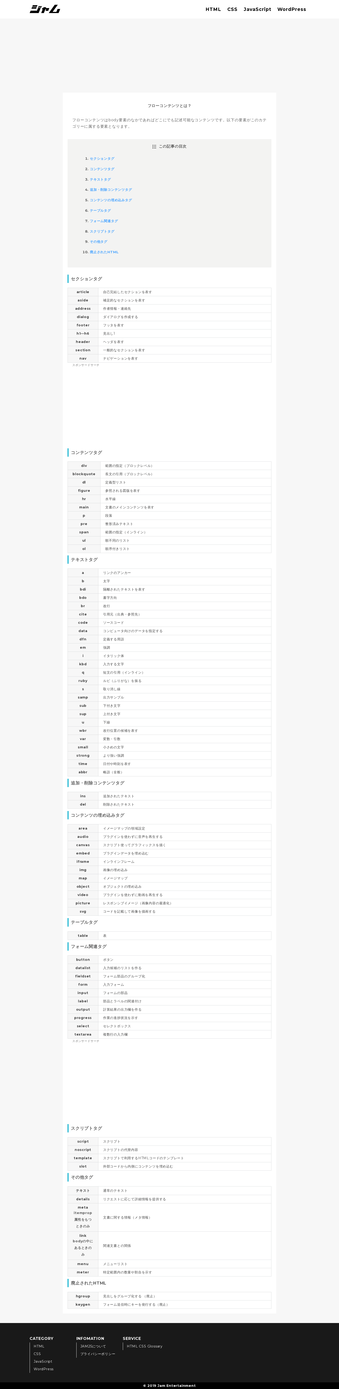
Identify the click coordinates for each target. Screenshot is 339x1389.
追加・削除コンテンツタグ (111, 190)
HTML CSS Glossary (145, 1346)
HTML (213, 9)
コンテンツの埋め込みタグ (111, 200)
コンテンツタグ (102, 169)
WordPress (291, 9)
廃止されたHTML (104, 252)
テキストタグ (100, 179)
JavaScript (257, 9)
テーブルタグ (100, 210)
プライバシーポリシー (97, 1354)
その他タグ (98, 241)
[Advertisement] (169, 54)
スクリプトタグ (102, 231)
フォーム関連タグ (104, 221)
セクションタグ (102, 158)
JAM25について (93, 1346)
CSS (232, 9)
